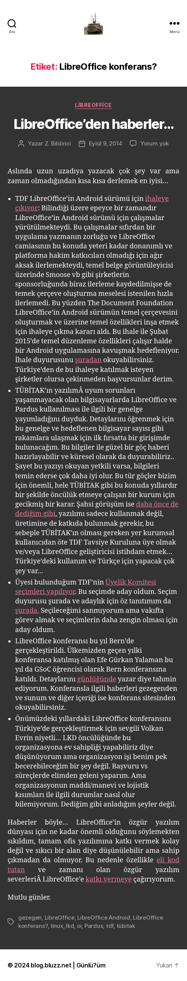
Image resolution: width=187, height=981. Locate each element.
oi (79, 925)
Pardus (93, 925)
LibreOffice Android (103, 917)
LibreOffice (93, 105)
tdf (110, 925)
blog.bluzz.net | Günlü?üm (68, 965)
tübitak (126, 925)
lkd (70, 925)
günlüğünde (96, 679)
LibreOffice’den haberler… (94, 124)
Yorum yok (154, 143)
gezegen (30, 917)
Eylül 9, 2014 (106, 143)
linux (57, 925)
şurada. (27, 610)
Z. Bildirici (58, 143)
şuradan (88, 360)
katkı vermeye (109, 879)
